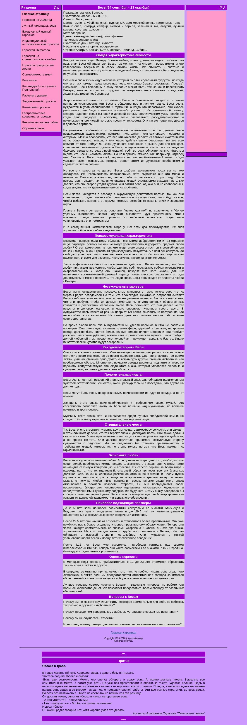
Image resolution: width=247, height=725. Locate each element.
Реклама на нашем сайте (40, 122)
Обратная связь (33, 128)
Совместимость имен (37, 74)
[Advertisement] (206, 82)
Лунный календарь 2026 (39, 25)
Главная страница (123, 632)
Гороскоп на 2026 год (37, 19)
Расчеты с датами (35, 95)
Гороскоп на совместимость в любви (39, 57)
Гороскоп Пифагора (36, 50)
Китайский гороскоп (36, 107)
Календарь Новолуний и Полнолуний (39, 87)
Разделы (28, 7)
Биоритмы (29, 80)
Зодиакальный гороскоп (39, 101)
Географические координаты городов (36, 114)
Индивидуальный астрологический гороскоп (40, 42)
